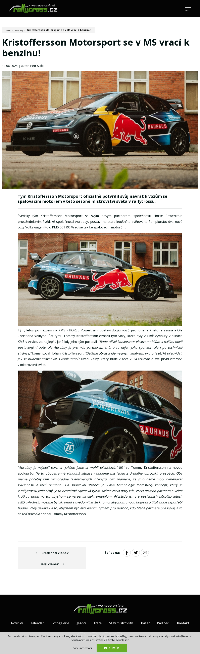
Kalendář (35, 612)
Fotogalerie (59, 612)
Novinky (19, 30)
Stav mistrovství (121, 612)
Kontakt (185, 612)
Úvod (8, 30)
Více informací (82, 648)
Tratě (96, 612)
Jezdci (80, 612)
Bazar (146, 612)
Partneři (164, 612)
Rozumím (112, 648)
